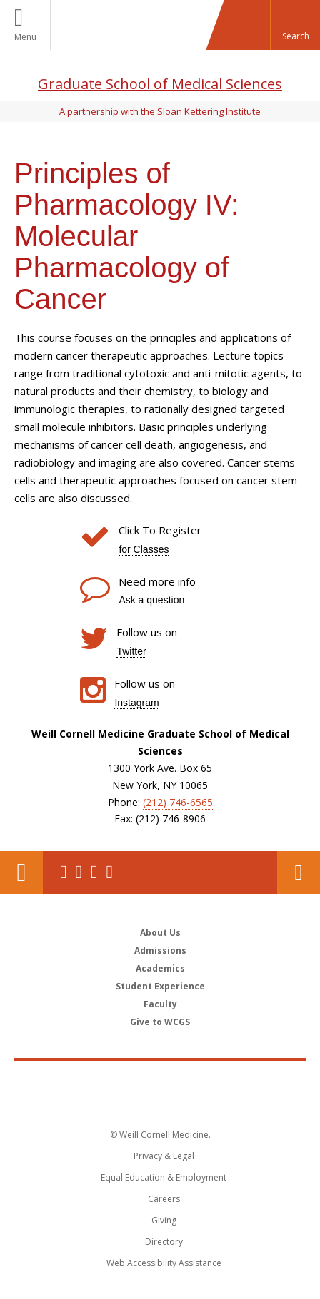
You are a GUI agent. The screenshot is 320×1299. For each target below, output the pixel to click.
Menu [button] (25, 37)
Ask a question (151, 600)
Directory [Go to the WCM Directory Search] (164, 1242)
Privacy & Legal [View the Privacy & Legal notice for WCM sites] (164, 1156)
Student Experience (160, 986)
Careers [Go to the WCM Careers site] (164, 1199)
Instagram (136, 702)
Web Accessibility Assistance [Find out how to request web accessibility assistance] (163, 1263)
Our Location (21, 872)
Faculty (160, 1004)
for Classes (144, 549)
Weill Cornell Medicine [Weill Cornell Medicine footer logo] (160, 1082)
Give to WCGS (160, 1022)
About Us (160, 933)
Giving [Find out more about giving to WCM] (163, 1220)
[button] (295, 25)
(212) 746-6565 (178, 802)
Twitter (131, 651)
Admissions (160, 950)
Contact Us (298, 872)
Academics (160, 968)
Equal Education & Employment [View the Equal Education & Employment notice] (163, 1177)
